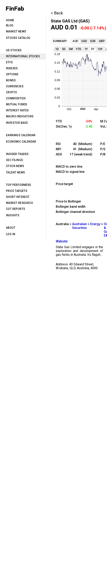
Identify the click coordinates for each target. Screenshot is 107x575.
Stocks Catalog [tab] (18, 37)
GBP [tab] (102, 41)
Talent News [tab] (15, 172)
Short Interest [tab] (18, 196)
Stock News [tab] (15, 166)
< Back (57, 13)
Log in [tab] (10, 234)
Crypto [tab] (11, 92)
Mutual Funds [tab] (16, 104)
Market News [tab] (16, 31)
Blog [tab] (10, 25)
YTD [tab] (78, 49)
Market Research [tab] (19, 202)
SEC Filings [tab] (14, 160)
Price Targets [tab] (16, 190)
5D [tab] (64, 49)
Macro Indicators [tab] (19, 116)
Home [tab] (10, 20)
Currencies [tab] (15, 86)
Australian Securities (79, 226)
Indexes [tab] (12, 68)
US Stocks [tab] (14, 50)
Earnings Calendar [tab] (21, 135)
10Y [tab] (99, 49)
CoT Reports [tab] (15, 208)
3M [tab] (71, 49)
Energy (95, 224)
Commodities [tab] (16, 98)
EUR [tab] (93, 41)
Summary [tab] (59, 41)
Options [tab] (12, 74)
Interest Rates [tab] (17, 110)
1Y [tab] (86, 49)
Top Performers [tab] (18, 184)
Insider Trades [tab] (17, 154)
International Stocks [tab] (23, 56)
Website (62, 241)
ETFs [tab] (9, 62)
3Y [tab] (92, 49)
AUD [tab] (75, 41)
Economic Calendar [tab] (21, 141)
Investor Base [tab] (17, 122)
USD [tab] (84, 41)
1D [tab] (57, 49)
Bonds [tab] (11, 80)
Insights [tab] (12, 215)
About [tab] (10, 227)
